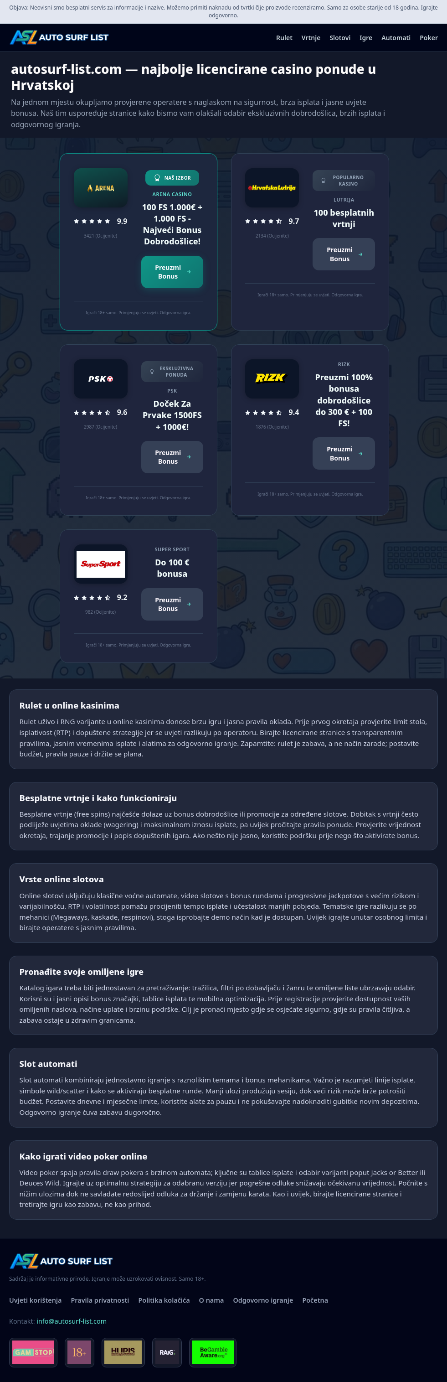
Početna (315, 1300)
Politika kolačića (164, 1300)
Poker (429, 37)
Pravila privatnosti (100, 1300)
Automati (396, 37)
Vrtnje (311, 37)
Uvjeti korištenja (35, 1300)
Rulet (284, 37)
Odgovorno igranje (263, 1300)
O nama (211, 1300)
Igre (366, 37)
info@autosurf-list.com (71, 1321)
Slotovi (339, 37)
